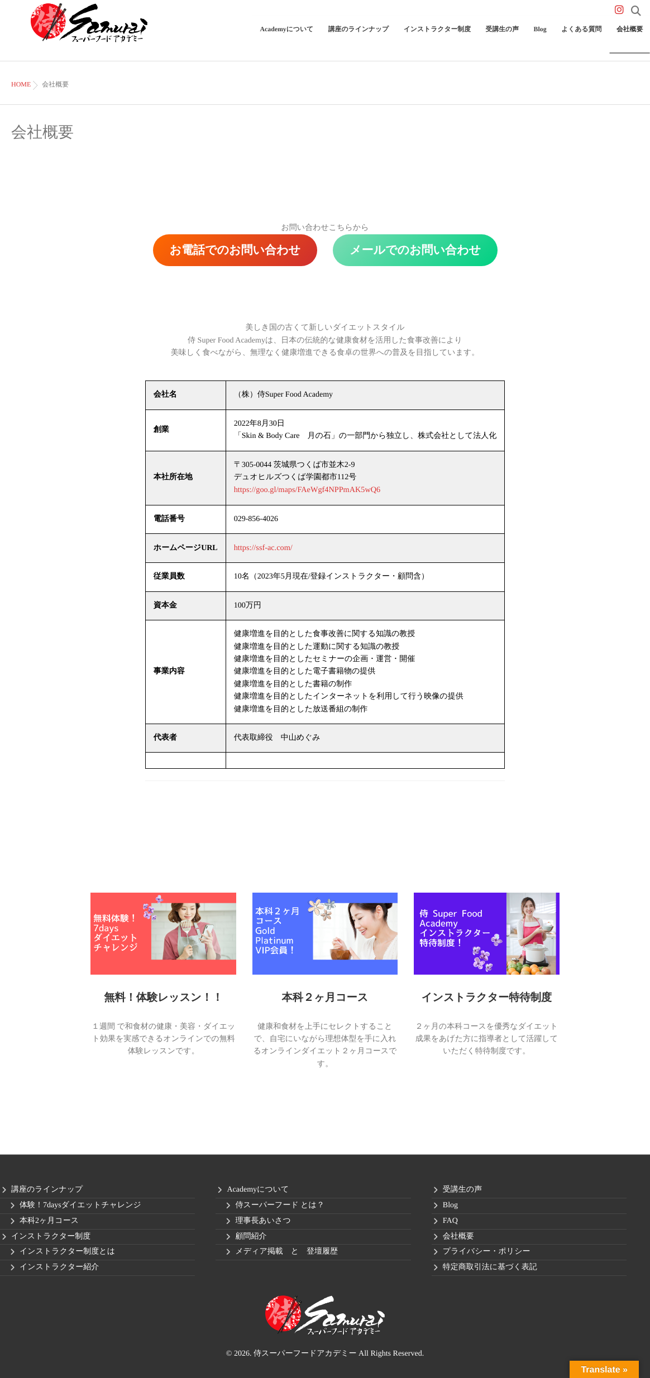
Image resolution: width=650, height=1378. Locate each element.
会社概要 (632, 37)
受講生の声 (519, 37)
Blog (553, 37)
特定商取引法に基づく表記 (490, 1266)
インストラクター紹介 (59, 1266)
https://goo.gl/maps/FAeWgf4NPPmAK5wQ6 (306, 489)
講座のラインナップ (390, 37)
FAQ (450, 1220)
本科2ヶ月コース (49, 1220)
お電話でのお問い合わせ (235, 250)
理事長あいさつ (262, 1220)
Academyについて (326, 37)
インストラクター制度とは (67, 1250)
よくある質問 (589, 37)
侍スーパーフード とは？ (279, 1204)
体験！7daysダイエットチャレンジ (80, 1204)
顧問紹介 (250, 1235)
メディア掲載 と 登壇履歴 (286, 1250)
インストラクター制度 (461, 37)
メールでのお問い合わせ (415, 250)
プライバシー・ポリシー (486, 1250)
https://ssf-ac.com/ (262, 547)
